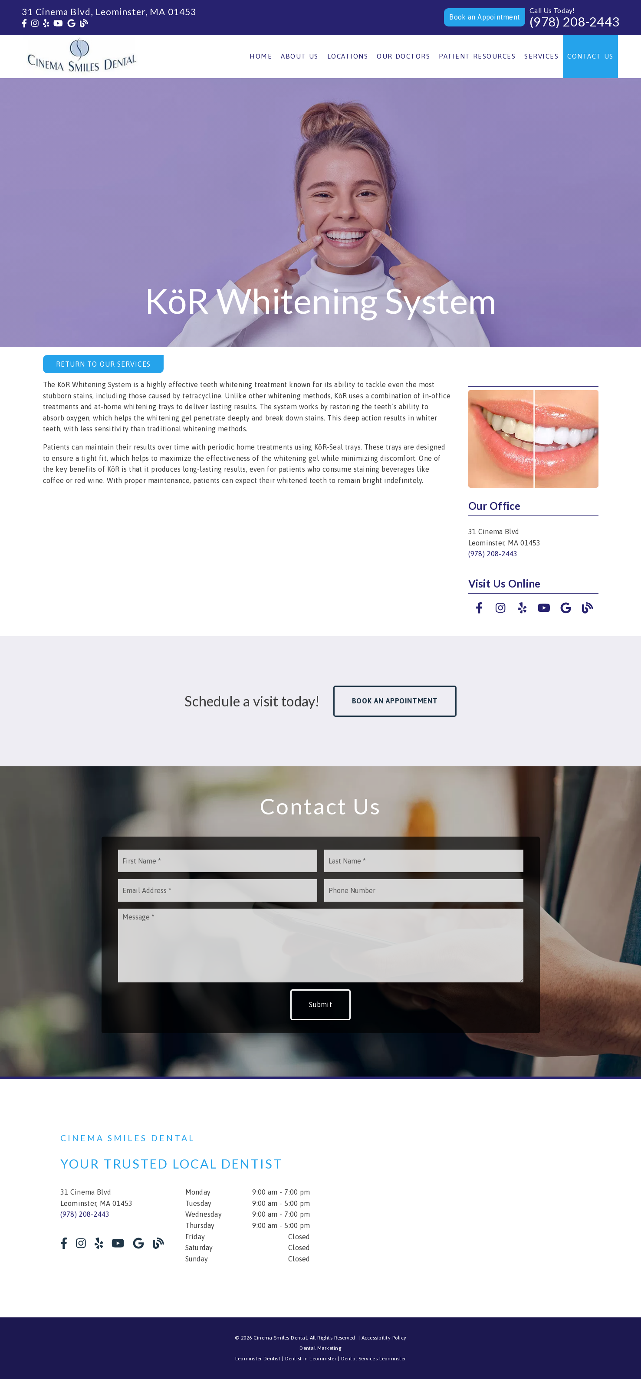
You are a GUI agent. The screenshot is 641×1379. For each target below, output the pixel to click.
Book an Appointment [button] (395, 701)
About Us (300, 56)
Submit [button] (320, 1004)
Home (261, 56)
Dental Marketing (320, 1348)
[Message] (320, 945)
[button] (484, 17)
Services (541, 56)
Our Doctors (403, 56)
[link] (24, 23)
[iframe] (477, 1198)
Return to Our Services (103, 364)
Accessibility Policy (384, 1338)
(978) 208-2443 (574, 21)
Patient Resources (477, 56)
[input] (217, 861)
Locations (347, 56)
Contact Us (590, 56)
